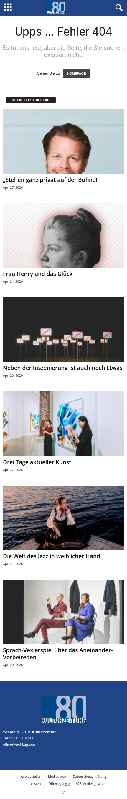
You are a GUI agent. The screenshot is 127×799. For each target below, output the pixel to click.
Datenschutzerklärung (89, 776)
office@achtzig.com (19, 744)
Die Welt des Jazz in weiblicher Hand (51, 556)
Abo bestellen (31, 776)
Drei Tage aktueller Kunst (37, 462)
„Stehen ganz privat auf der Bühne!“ (51, 180)
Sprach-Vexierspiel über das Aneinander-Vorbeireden (58, 653)
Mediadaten (57, 776)
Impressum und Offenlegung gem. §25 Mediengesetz (63, 783)
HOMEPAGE (76, 73)
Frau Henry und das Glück (37, 274)
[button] (117, 7)
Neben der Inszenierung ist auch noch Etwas (62, 368)
